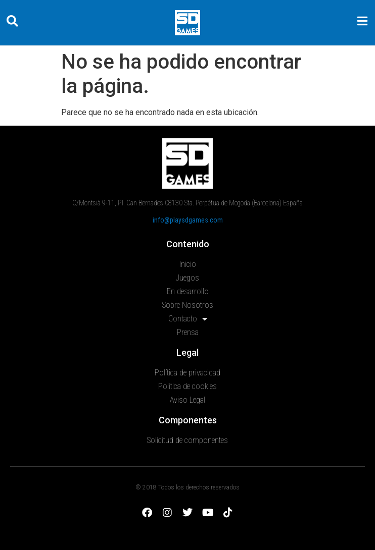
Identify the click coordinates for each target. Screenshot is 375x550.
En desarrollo (188, 291)
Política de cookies (187, 386)
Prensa (188, 332)
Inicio (187, 264)
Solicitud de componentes (187, 440)
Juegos (187, 278)
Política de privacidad (187, 372)
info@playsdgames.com (188, 220)
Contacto (187, 318)
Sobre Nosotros (187, 305)
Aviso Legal (187, 400)
